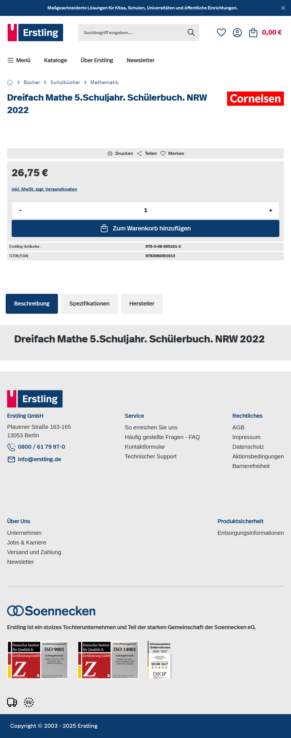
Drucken (120, 153)
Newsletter (20, 562)
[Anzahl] (145, 210)
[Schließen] (283, 7)
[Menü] (18, 61)
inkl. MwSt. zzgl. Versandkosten (44, 189)
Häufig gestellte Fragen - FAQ (162, 437)
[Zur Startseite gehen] (10, 83)
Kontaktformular (145, 447)
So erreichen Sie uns (151, 427)
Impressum (246, 437)
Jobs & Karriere (26, 542)
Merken (172, 153)
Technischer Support (150, 456)
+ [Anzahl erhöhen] (271, 210)
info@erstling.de (39, 459)
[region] (145, 8)
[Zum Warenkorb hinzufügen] (145, 228)
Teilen (146, 153)
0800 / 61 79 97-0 (41, 447)
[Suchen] (191, 32)
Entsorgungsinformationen (251, 533)
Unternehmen (24, 533)
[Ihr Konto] (237, 32)
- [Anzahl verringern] (20, 210)
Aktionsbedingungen (258, 456)
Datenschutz (248, 447)
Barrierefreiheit (251, 466)
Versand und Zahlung (34, 552)
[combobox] (131, 32)
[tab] (32, 304)
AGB (238, 427)
